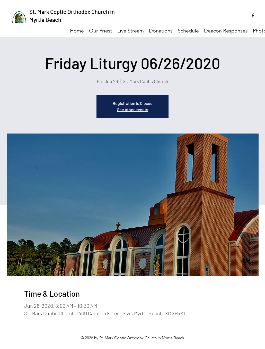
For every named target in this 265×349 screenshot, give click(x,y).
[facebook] (252, 15)
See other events (132, 109)
